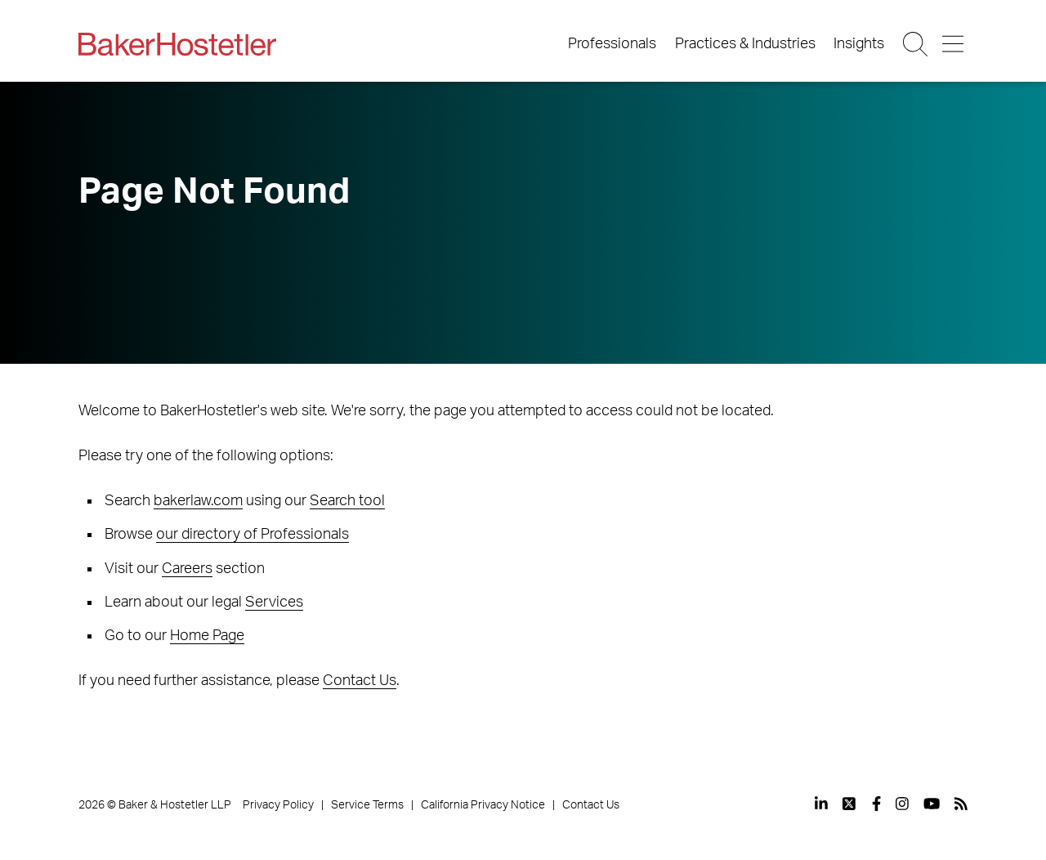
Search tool (347, 501)
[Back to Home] (177, 44)
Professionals (612, 44)
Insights (859, 44)
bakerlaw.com (198, 501)
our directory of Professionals (252, 534)
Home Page (207, 636)
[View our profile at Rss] (961, 803)
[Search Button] (916, 44)
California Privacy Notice (483, 805)
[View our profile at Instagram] (902, 803)
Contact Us (359, 681)
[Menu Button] (954, 44)
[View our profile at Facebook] (876, 803)
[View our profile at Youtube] (931, 803)
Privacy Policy (278, 805)
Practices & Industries (745, 44)
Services (274, 602)
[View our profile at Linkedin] (821, 803)
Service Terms (367, 805)
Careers (187, 569)
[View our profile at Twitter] (850, 803)
